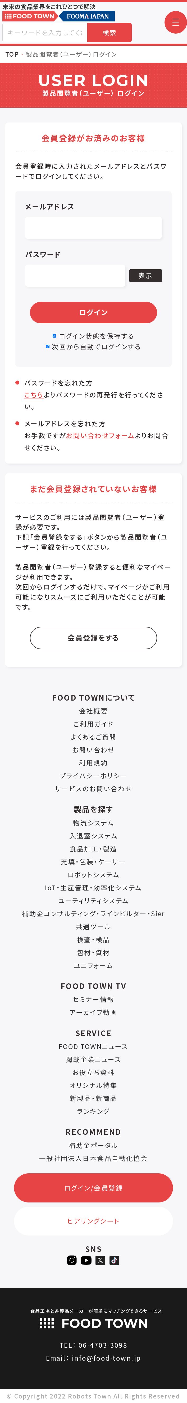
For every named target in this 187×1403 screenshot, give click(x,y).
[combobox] (44, 32)
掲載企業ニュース (93, 1059)
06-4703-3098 (103, 1345)
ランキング (93, 1111)
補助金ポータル (93, 1145)
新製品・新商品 (93, 1098)
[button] (176, 22)
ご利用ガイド (93, 723)
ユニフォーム (93, 965)
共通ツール (93, 926)
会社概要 (93, 710)
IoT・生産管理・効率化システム (93, 887)
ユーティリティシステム (93, 900)
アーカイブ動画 (93, 1012)
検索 (109, 32)
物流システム (93, 822)
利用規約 (93, 762)
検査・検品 (93, 939)
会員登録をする (93, 637)
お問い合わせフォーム (100, 435)
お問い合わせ (93, 749)
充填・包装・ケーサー (93, 861)
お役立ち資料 (93, 1072)
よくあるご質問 (93, 736)
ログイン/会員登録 (93, 1187)
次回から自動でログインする (96, 346)
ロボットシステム (93, 874)
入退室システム (93, 835)
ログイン (93, 312)
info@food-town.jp (106, 1358)
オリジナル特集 (93, 1085)
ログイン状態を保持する (96, 335)
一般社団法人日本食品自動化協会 (93, 1158)
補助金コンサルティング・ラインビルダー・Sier (93, 913)
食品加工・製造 (93, 848)
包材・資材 (93, 952)
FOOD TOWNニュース (93, 1046)
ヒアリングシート (93, 1220)
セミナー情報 (93, 999)
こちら (34, 394)
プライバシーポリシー (93, 775)
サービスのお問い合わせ (93, 788)
